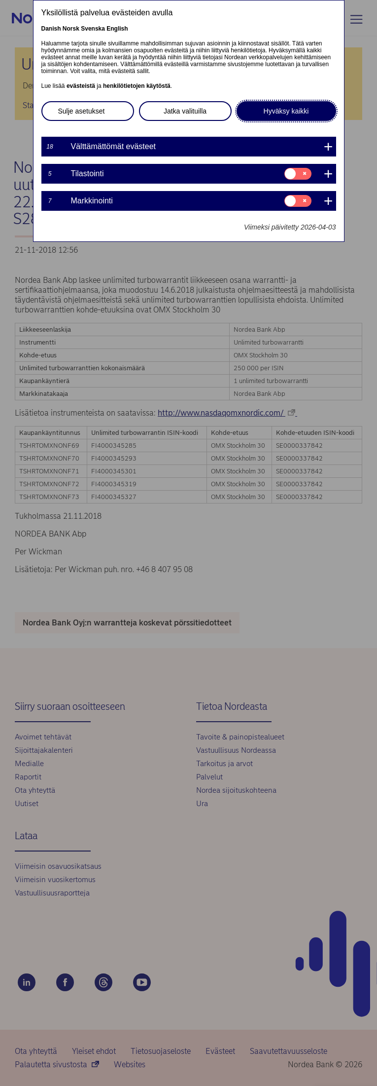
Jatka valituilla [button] (185, 111)
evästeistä (81, 85)
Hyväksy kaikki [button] (286, 111)
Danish (51, 28)
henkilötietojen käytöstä (137, 85)
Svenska (93, 28)
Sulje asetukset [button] (81, 111)
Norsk (71, 28)
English (117, 28)
